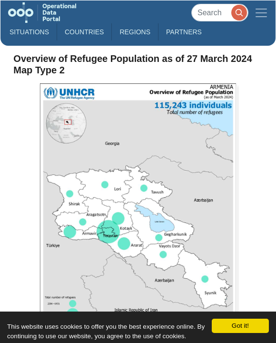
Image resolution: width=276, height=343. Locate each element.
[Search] (219, 12)
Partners (184, 32)
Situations (29, 32)
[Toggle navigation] (261, 12)
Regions (134, 32)
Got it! (240, 325)
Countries (84, 32)
